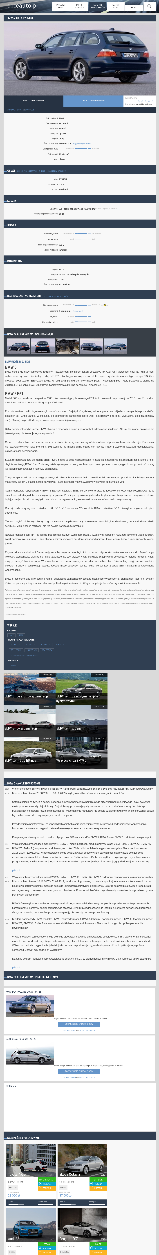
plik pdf (16, 870)
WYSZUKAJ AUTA (87, 1030)
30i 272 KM (30, 645)
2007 (11, 635)
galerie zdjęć (116, 6)
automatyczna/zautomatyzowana (24, 656)
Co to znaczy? (78, 311)
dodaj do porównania (93, 101)
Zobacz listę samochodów (79, 1024)
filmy (134, 7)
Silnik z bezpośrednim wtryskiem (52, 171)
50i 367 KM (45, 645)
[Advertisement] (29, 1108)
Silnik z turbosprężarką (27, 171)
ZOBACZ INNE (69, 1030)
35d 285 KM (47, 650)
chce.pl (22, 4)
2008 (21, 635)
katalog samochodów (98, 6)
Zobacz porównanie (33, 101)
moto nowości (79, 6)
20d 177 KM (16, 650)
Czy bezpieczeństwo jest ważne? (56, 296)
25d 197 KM (32, 650)
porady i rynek (60, 6)
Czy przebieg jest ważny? (82, 144)
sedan (13, 665)
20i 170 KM (15, 645)
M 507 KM (60, 645)
